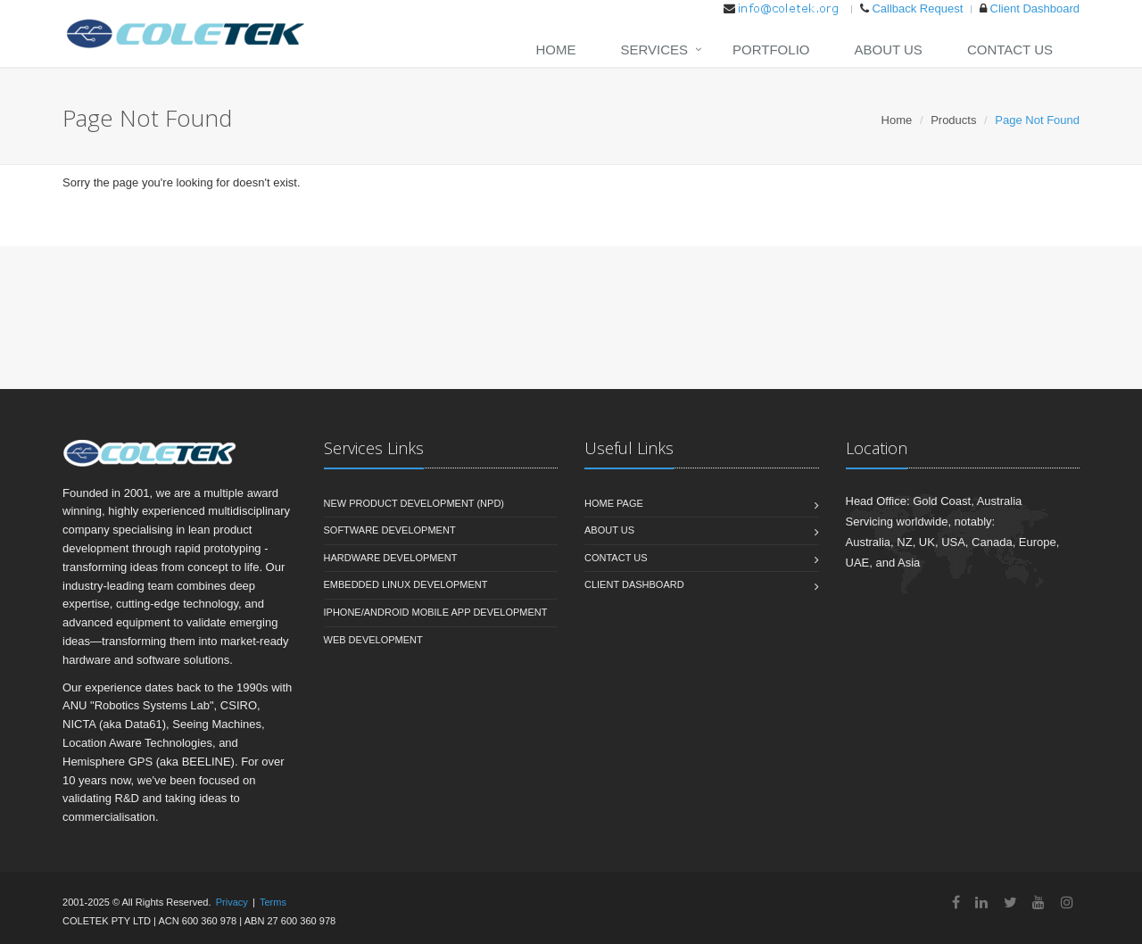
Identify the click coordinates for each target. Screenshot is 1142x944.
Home (555, 49)
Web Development (373, 639)
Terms (273, 902)
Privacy (232, 902)
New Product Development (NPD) (414, 503)
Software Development (390, 530)
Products (953, 120)
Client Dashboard (1035, 8)
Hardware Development (391, 557)
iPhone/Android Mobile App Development (436, 612)
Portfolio (770, 49)
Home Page (613, 503)
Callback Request (917, 8)
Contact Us (1010, 49)
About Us (888, 49)
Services (654, 49)
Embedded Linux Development (406, 584)
